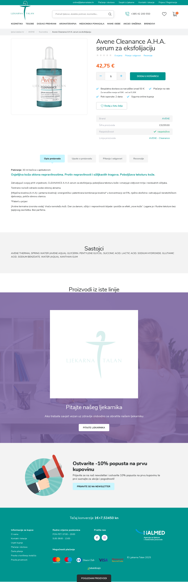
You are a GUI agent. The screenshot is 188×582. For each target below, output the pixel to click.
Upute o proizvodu (82, 158)
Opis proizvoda (51, 158)
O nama (14, 534)
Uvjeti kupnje (17, 543)
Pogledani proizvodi (94, 578)
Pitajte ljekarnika (94, 428)
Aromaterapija (67, 23)
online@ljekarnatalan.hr (83, 2)
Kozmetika (17, 23)
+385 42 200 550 (137, 14)
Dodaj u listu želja (112, 106)
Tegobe (30, 23)
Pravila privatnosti (19, 560)
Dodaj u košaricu (148, 76)
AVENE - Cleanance (159, 138)
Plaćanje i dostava (106, 2)
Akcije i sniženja (132, 23)
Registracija (171, 2)
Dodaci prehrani (46, 23)
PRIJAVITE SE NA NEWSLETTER (93, 487)
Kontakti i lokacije (146, 2)
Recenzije (148, 55)
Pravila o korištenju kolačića (23, 556)
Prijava (162, 2)
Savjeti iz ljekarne (126, 2)
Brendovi (149, 23)
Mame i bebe (113, 23)
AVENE (166, 118)
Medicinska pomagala (91, 23)
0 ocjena (118, 55)
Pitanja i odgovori (133, 55)
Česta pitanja (17, 552)
